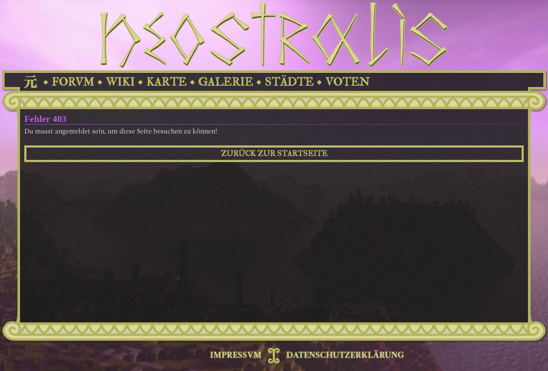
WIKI (120, 82)
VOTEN (347, 82)
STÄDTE (289, 82)
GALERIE (225, 82)
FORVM (73, 82)
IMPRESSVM (236, 355)
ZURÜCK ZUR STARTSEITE (274, 154)
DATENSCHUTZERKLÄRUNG (345, 355)
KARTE (166, 82)
